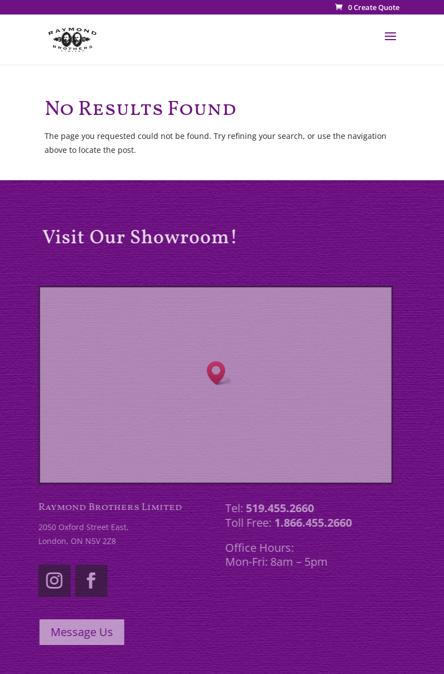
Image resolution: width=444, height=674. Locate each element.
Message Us (79, 631)
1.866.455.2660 (311, 522)
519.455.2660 (278, 508)
